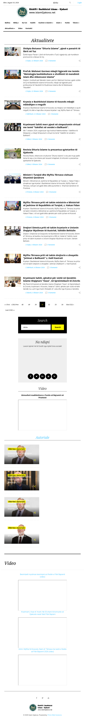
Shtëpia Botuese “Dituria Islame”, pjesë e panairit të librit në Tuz (51, 50)
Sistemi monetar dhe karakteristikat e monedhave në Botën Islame (19, 504)
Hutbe (67, 23)
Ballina (7, 23)
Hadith (32, 23)
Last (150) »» (10, 310)
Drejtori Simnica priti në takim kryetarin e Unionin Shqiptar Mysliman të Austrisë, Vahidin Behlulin (51, 229)
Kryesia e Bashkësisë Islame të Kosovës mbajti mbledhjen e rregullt (48, 103)
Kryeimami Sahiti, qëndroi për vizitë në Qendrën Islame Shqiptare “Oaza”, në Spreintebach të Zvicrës (51, 279)
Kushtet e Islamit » (46, 23)
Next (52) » (70, 305)
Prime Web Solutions (55, 715)
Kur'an (24, 23)
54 (62, 305)
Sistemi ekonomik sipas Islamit (20, 454)
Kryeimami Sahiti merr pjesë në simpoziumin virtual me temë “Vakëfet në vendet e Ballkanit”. (51, 126)
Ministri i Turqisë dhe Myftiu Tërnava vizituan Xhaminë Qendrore (48, 176)
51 (42, 305)
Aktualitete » (10, 28)
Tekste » (76, 23)
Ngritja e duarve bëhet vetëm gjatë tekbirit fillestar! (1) (19, 479)
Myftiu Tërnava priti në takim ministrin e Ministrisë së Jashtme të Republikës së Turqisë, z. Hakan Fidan (51, 204)
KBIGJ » (16, 23)
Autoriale (42, 437)
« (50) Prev (15, 305)
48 (22, 305)
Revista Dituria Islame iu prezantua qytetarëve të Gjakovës (50, 151)
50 (36, 305)
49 (29, 305)
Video (20, 28)
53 (56, 305)
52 (49, 305)
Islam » (59, 23)
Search (58, 327)
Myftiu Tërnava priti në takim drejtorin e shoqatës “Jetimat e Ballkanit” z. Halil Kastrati (50, 257)
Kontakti (29, 28)
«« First (7, 305)
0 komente (52, 61)
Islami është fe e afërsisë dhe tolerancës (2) (20, 534)
